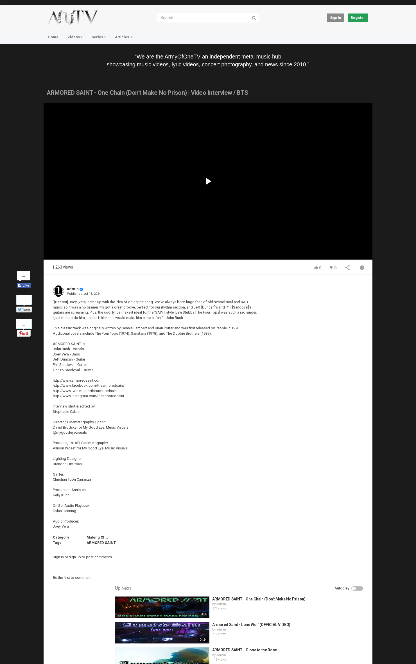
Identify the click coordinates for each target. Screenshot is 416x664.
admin (73, 289)
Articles (124, 37)
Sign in (335, 18)
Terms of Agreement (94, 636)
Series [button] (99, 37)
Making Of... (97, 537)
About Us (70, 651)
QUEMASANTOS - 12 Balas (327, 398)
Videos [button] (75, 37)
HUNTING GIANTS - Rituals (328, 372)
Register (358, 18)
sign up (75, 557)
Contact (65, 636)
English (359, 654)
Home (53, 37)
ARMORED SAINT (101, 543)
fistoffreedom (319, 377)
